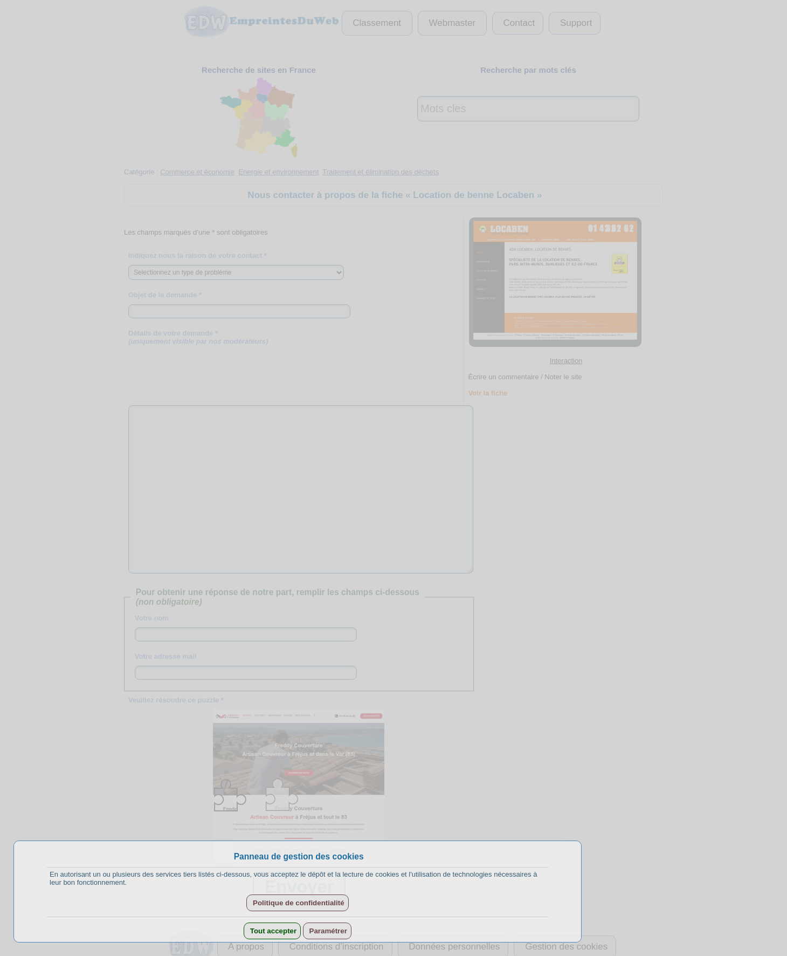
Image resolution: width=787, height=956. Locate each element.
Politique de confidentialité (297, 903)
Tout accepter (272, 931)
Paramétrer (327, 931)
